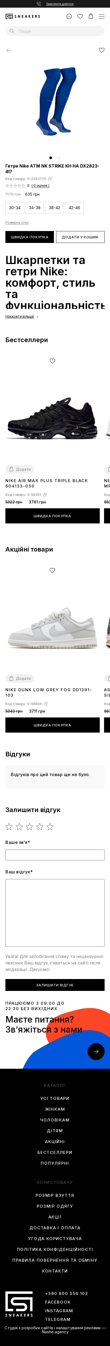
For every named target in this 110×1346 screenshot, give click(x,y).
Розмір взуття (55, 1195)
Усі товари (55, 1098)
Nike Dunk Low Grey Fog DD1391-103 (48, 692)
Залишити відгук (55, 985)
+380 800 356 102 (66, 1293)
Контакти (55, 1271)
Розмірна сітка (17, 223)
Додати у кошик (80, 237)
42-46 (74, 207)
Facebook (58, 1302)
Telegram (58, 1319)
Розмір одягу (55, 1206)
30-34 (14, 207)
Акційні (55, 1142)
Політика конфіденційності (55, 1249)
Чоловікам (55, 1120)
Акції (55, 1217)
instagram (59, 1311)
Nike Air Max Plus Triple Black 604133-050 (46, 483)
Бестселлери (55, 1152)
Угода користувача (55, 1239)
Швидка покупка (30, 237)
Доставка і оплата (55, 1228)
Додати (23, 469)
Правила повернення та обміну (54, 1260)
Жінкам (55, 1109)
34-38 (34, 207)
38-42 (54, 207)
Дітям (55, 1131)
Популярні (55, 1163)
